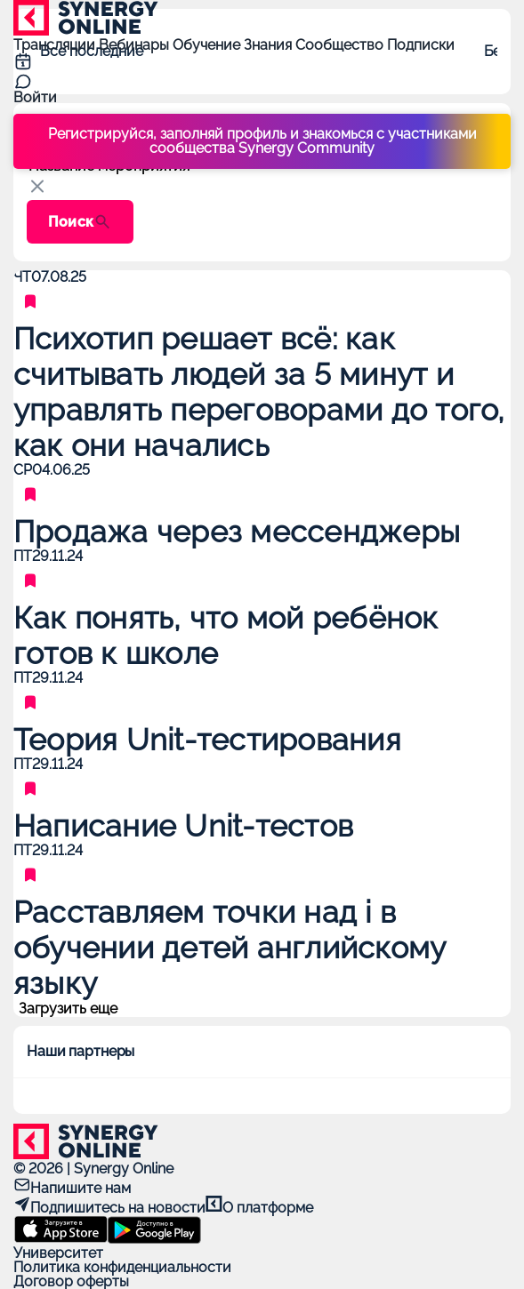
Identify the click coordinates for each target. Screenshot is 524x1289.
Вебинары (136, 44)
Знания (269, 44)
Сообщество (341, 44)
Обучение (208, 44)
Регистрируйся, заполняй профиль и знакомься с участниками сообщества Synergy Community (262, 140)
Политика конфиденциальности (122, 1267)
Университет (58, 1253)
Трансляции (56, 44)
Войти (35, 97)
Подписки (421, 44)
